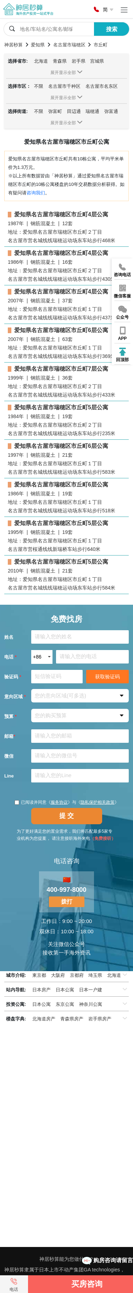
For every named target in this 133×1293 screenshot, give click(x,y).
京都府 (77, 975)
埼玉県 (95, 975)
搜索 (111, 29)
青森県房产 (71, 1018)
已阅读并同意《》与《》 (67, 802)
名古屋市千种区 (64, 86)
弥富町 (55, 111)
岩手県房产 (99, 1018)
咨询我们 (36, 192)
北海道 (41, 61)
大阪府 (58, 975)
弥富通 (111, 111)
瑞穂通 (92, 111)
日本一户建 (90, 989)
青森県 (60, 61)
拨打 (66, 902)
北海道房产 (43, 1018)
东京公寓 (65, 1004)
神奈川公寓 (90, 1004)
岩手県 (78, 61)
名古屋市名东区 (101, 86)
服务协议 (59, 802)
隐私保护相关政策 (98, 802)
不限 (38, 86)
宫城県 (97, 61)
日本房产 (41, 989)
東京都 (39, 975)
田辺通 (74, 111)
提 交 (66, 815)
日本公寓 (65, 989)
